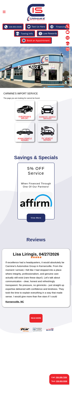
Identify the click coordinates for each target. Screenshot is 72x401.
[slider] (36, 257)
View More (36, 218)
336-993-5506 (61, 381)
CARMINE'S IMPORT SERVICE (20, 93)
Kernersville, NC (15, 301)
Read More (36, 318)
